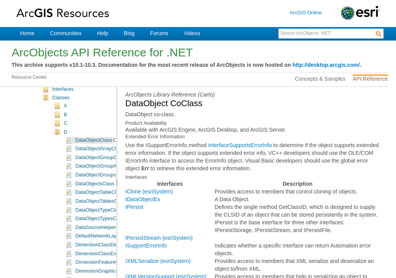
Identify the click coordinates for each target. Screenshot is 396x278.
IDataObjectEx (142, 199)
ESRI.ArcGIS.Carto (73, 94)
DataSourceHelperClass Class (108, 249)
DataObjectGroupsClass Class (108, 197)
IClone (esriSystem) (149, 191)
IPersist (134, 207)
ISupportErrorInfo (146, 245)
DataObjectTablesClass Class (107, 223)
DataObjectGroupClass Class (107, 179)
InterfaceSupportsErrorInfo (240, 145)
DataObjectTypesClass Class (106, 240)
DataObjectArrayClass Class (106, 170)
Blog (129, 33)
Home (27, 33)
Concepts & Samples (320, 79)
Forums (159, 33)
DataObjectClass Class (100, 162)
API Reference (370, 79)
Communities (66, 33)
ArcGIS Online (306, 12)
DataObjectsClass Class (101, 205)
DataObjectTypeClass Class (105, 232)
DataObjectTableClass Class (106, 214)
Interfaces (62, 111)
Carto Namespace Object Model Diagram (96, 102)
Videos (192, 33)
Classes (61, 119)
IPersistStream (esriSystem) (159, 238)
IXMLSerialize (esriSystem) (158, 261)
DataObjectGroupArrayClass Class (113, 188)
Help (102, 33)
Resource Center (29, 77)
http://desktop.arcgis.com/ (326, 65)
